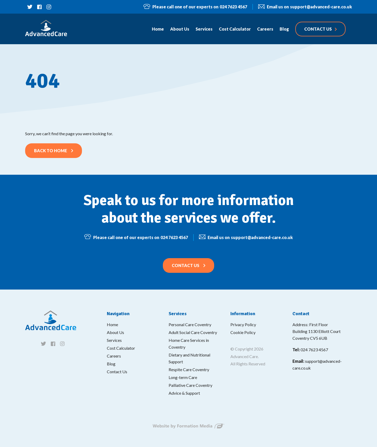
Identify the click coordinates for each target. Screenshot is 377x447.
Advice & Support (184, 393)
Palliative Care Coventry (190, 385)
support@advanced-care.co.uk (305, 6)
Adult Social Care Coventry (193, 332)
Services (114, 340)
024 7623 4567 (195, 6)
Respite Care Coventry (189, 369)
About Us (115, 332)
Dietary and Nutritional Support (189, 358)
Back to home (50, 150)
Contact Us (185, 269)
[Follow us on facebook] (39, 7)
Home (112, 324)
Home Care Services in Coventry (189, 343)
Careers (114, 355)
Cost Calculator (121, 348)
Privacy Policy (243, 324)
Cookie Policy (243, 332)
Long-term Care (183, 377)
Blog (111, 363)
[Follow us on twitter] (30, 7)
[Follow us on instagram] (48, 7)
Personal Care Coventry (190, 324)
